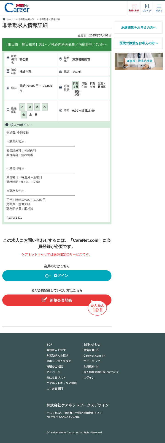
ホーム (8, 19)
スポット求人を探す (58, 361)
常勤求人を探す (56, 350)
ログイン (56, 276)
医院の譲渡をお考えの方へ (138, 43)
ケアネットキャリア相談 (61, 383)
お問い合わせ (92, 344)
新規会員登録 (57, 299)
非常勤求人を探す (57, 355)
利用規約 (89, 366)
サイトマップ (92, 361)
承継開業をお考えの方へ (138, 27)
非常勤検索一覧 (27, 19)
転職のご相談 (54, 366)
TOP (49, 344)
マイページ (53, 372)
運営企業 (89, 350)
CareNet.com (92, 355)
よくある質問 (54, 388)
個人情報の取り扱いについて (101, 372)
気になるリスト (56, 377)
